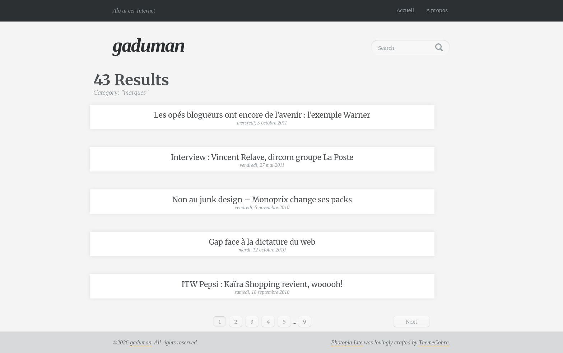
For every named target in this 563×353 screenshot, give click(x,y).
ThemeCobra (434, 342)
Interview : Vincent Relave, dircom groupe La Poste (262, 157)
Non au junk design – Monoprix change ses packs (262, 199)
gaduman (149, 45)
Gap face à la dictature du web (262, 242)
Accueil (405, 10)
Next (411, 322)
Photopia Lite (347, 342)
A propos (437, 10)
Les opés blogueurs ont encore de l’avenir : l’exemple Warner (262, 115)
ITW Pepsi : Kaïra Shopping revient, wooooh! (262, 284)
